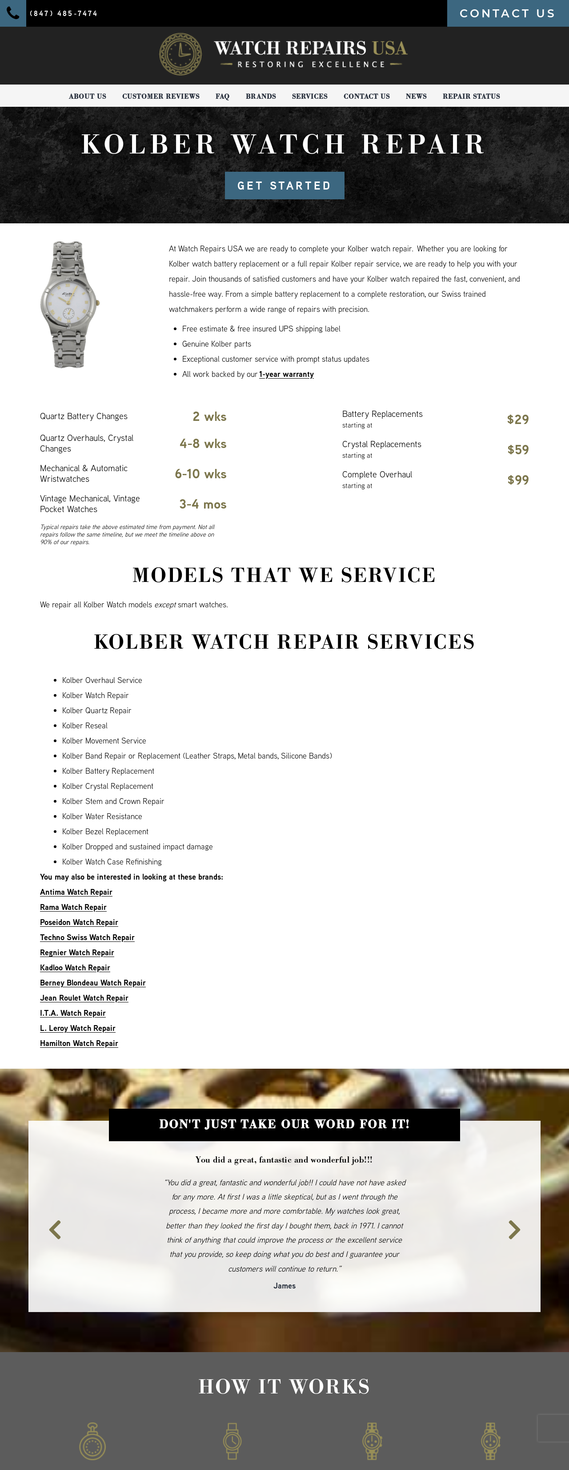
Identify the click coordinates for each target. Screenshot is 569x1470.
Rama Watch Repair (73, 907)
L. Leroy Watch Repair (78, 1028)
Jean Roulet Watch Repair (84, 997)
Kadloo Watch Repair (75, 967)
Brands (261, 96)
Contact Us (367, 96)
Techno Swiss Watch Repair (87, 937)
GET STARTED (284, 185)
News (416, 96)
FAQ (223, 96)
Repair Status (471, 96)
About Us (87, 96)
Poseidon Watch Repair (79, 922)
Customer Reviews (161, 96)
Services (310, 96)
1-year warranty (286, 374)
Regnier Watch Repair (77, 952)
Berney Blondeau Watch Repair (93, 982)
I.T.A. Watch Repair (73, 1012)
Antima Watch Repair (76, 891)
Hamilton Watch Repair (79, 1043)
